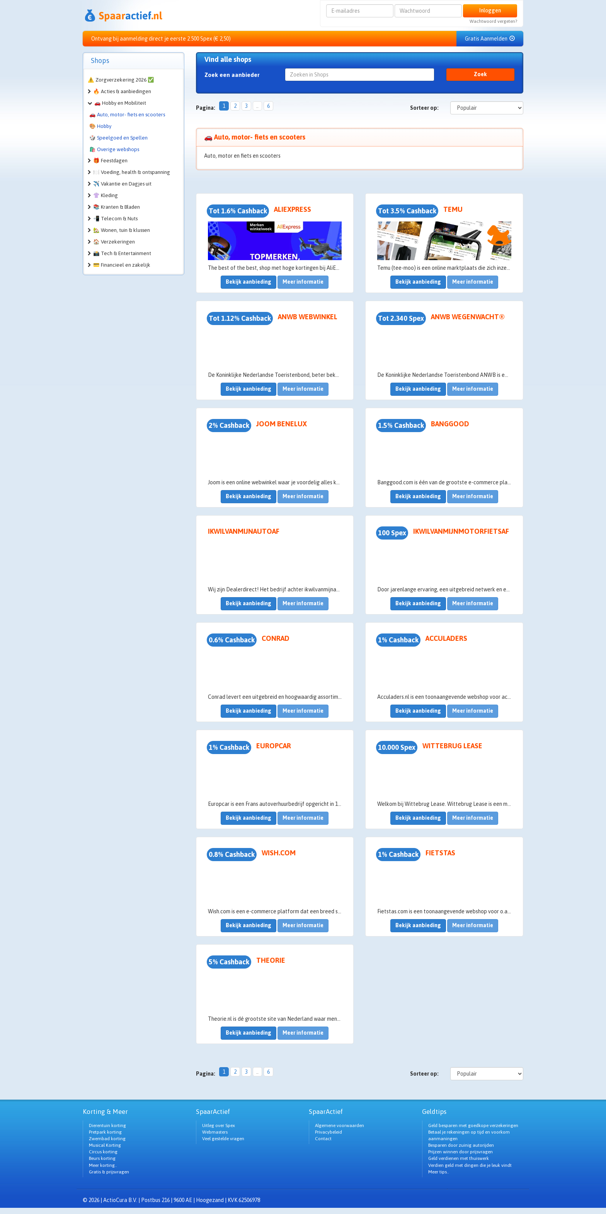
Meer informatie (303, 282)
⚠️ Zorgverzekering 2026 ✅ (121, 80)
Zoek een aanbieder (232, 75)
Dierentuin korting (107, 1125)
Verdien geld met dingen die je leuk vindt (470, 1165)
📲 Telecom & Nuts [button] (115, 218)
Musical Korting (105, 1145)
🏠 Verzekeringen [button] (114, 242)
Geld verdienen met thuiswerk (458, 1158)
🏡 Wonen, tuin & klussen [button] (121, 230)
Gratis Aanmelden (490, 39)
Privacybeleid (328, 1132)
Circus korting (103, 1151)
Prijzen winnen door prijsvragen (460, 1151)
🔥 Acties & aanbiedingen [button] (122, 91)
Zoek (480, 74)
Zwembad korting (107, 1138)
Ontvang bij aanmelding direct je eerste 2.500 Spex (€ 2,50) (161, 39)
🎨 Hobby (100, 126)
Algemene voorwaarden (339, 1125)
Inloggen (490, 10)
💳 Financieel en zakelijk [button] (121, 265)
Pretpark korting (105, 1132)
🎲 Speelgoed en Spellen (118, 138)
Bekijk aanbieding (248, 282)
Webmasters (215, 1132)
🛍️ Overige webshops (114, 149)
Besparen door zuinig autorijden (461, 1145)
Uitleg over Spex (218, 1125)
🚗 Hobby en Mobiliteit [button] (120, 103)
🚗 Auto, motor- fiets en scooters (127, 114)
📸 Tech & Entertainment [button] (122, 253)
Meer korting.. (103, 1165)
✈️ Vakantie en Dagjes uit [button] (122, 184)
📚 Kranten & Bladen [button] (116, 207)
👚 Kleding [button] (105, 195)
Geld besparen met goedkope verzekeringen (473, 1125)
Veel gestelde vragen (223, 1138)
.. (257, 106)
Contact (323, 1138)
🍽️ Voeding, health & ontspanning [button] (131, 172)
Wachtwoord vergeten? (493, 21)
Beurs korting (102, 1158)
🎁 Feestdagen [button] (110, 160)
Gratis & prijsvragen (109, 1172)
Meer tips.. (438, 1172)
